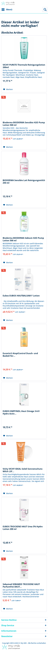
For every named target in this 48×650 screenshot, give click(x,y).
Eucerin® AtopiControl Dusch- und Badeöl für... (20, 354)
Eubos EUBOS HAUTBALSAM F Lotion (21, 295)
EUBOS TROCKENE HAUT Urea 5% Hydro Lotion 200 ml (23, 527)
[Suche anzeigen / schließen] (44, 9)
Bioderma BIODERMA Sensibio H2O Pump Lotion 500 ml (24, 123)
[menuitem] (7, 9)
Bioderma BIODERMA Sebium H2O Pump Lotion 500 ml (23, 239)
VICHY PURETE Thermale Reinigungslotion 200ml (24, 66)
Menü (7, 9)
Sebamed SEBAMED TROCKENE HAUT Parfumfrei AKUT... (21, 585)
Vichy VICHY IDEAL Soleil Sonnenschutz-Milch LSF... (23, 470)
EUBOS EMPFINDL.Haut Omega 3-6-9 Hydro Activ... (21, 412)
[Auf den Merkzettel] (8, 89)
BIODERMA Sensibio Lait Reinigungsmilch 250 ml (24, 181)
